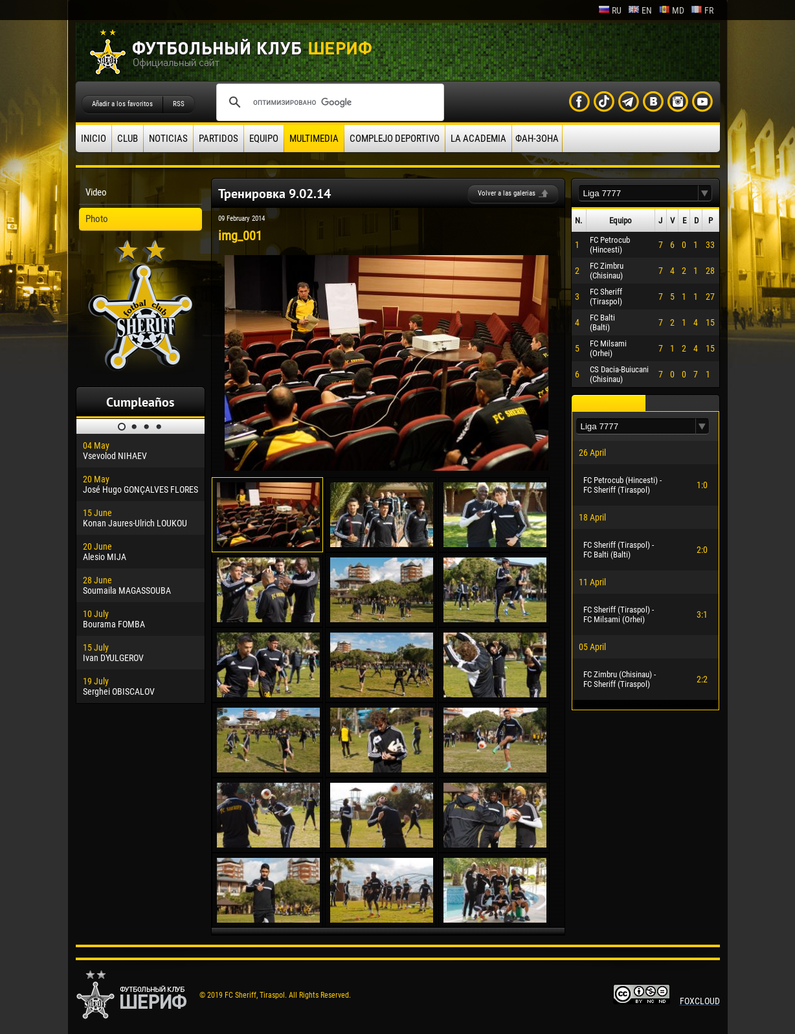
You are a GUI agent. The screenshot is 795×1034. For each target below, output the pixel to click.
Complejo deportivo (395, 138)
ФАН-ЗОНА (537, 138)
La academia (478, 138)
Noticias (168, 138)
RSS (179, 104)
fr (702, 10)
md (671, 10)
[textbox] (638, 193)
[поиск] (328, 102)
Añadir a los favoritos (122, 104)
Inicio (93, 138)
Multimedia (314, 138)
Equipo (263, 138)
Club (127, 138)
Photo (96, 219)
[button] (705, 193)
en (640, 10)
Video (96, 192)
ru (609, 10)
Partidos (218, 138)
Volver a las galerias (506, 193)
